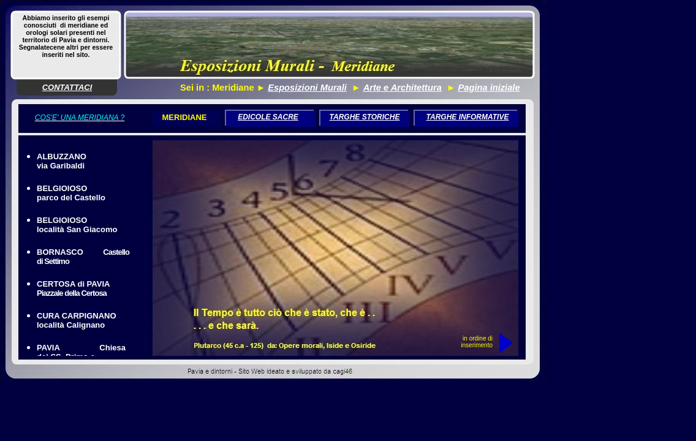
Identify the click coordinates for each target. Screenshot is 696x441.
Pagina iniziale (489, 87)
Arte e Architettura (402, 87)
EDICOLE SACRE (268, 117)
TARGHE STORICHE (365, 117)
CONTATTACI (67, 87)
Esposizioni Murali (307, 87)
